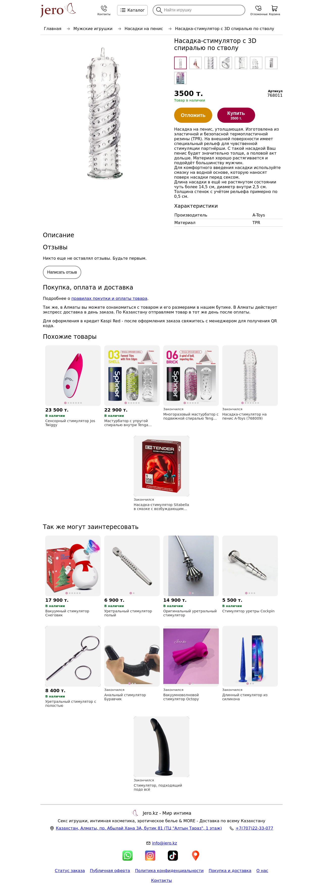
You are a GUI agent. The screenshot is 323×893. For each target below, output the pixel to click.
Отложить (193, 115)
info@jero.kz (164, 843)
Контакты (161, 880)
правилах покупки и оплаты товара (109, 298)
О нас (262, 870)
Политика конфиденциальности (169, 870)
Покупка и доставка (230, 870)
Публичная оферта (110, 870)
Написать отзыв (62, 272)
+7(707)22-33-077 (254, 828)
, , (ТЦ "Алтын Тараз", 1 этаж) (139, 828)
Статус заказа (70, 870)
